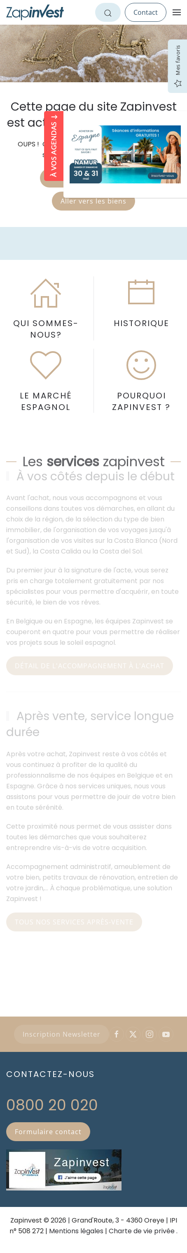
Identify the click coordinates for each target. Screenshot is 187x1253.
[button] (177, 12)
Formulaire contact (48, 1131)
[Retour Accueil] (35, 12)
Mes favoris (177, 66)
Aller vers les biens (93, 201)
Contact (145, 12)
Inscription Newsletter (62, 1034)
